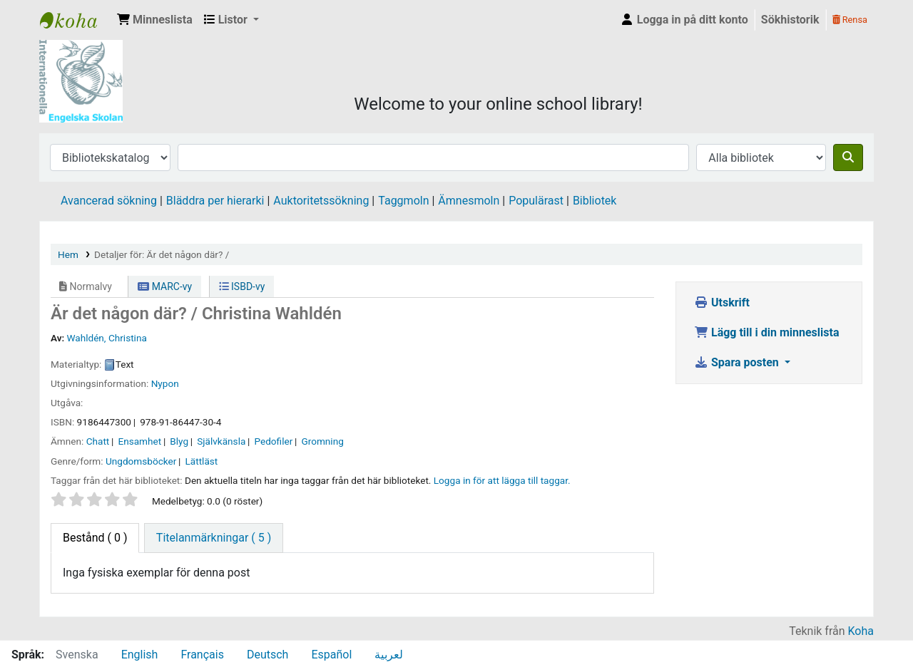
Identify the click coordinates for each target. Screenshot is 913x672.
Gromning (322, 441)
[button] (154, 20)
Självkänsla (221, 441)
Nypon (165, 383)
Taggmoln (403, 200)
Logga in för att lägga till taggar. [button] (502, 480)
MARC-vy (165, 286)
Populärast (536, 200)
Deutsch (267, 654)
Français (202, 654)
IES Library (75, 20)
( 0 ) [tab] (95, 537)
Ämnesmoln (468, 200)
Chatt (98, 441)
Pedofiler (273, 441)
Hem (68, 254)
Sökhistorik (790, 19)
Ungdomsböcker (141, 461)
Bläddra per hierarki (215, 200)
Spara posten (738, 362)
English (139, 654)
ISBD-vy (242, 286)
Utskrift (722, 302)
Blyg (179, 441)
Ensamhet (139, 441)
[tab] (213, 538)
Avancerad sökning (109, 200)
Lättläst (201, 461)
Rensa (849, 19)
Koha (861, 631)
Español (331, 654)
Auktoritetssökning (321, 200)
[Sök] (848, 157)
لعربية (388, 654)
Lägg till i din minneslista (767, 332)
